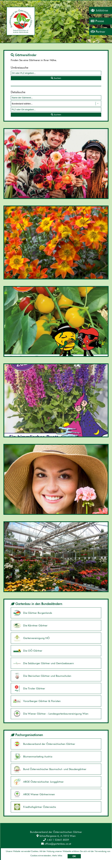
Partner (98, 32)
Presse (97, 21)
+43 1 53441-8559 (56, 839)
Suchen (56, 78)
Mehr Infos (57, 855)
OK (74, 856)
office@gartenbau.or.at (56, 843)
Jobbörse (99, 10)
